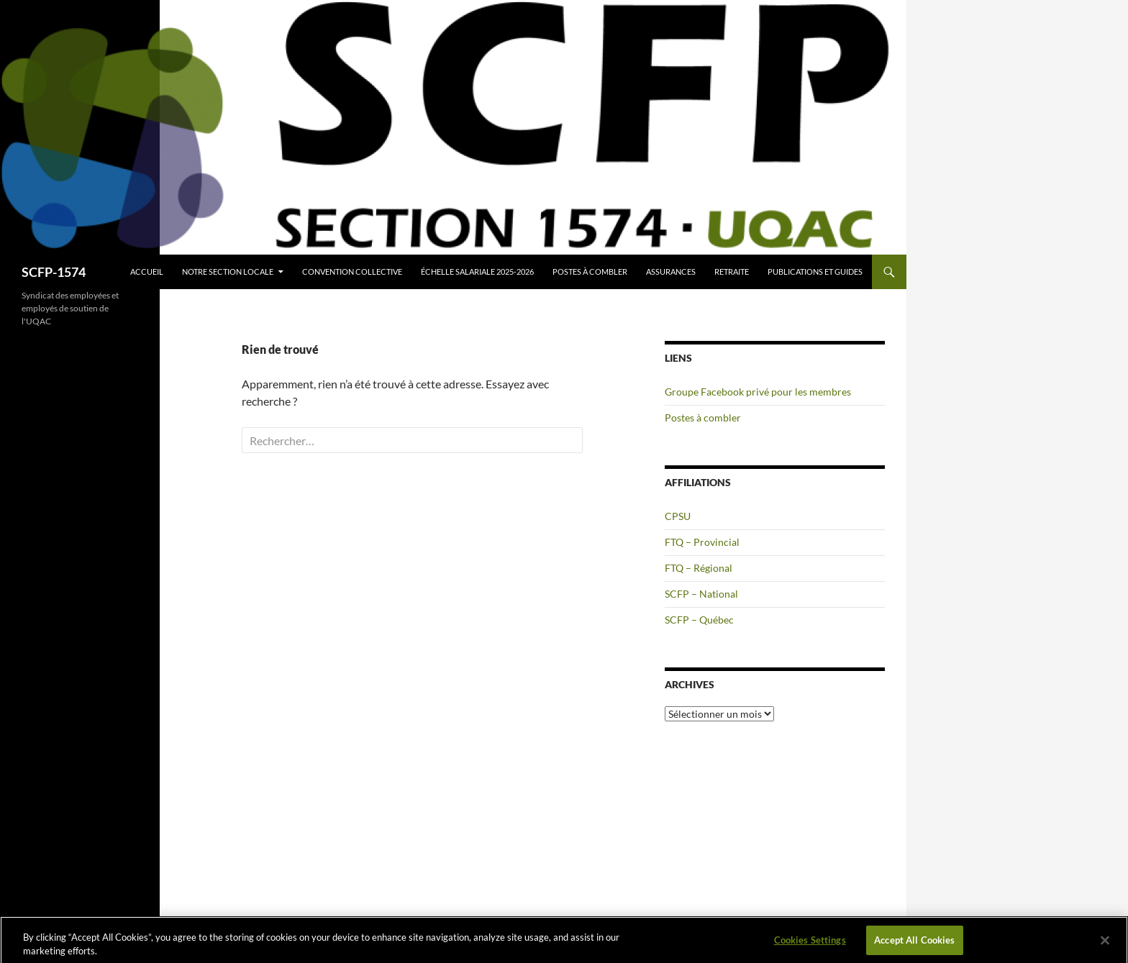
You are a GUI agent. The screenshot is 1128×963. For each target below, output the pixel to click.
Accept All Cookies (914, 943)
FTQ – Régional (698, 568)
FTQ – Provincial (702, 542)
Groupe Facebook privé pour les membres (758, 391)
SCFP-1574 (54, 272)
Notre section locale (227, 271)
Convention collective (352, 271)
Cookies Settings (810, 943)
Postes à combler (589, 271)
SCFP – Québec (699, 619)
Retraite (731, 271)
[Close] (1105, 944)
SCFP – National (701, 594)
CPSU (678, 516)
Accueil (146, 271)
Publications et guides (815, 271)
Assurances (671, 271)
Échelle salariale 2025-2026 (477, 271)
